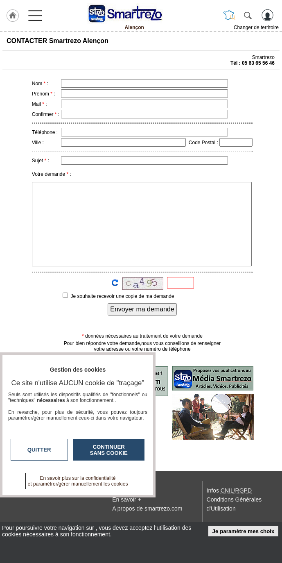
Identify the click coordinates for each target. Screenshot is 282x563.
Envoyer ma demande (142, 309)
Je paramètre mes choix (243, 531)
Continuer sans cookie (109, 450)
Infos (229, 490)
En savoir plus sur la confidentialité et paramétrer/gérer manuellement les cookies (78, 481)
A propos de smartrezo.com (147, 508)
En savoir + (126, 499)
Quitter (39, 450)
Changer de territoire (256, 27)
